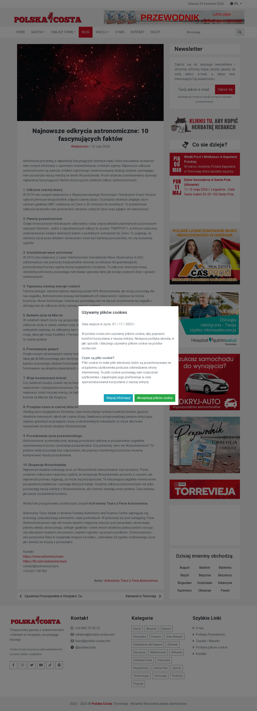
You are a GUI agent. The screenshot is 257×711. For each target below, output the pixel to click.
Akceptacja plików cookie (155, 398)
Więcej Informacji (118, 398)
